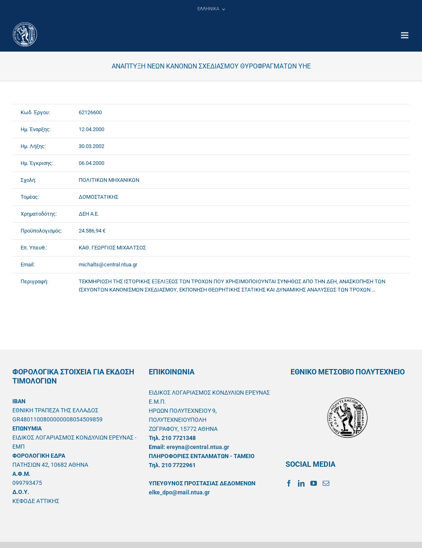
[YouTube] (313, 483)
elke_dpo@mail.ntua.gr (179, 492)
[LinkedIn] (301, 483)
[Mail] (326, 483)
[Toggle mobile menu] (405, 35)
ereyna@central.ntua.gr (197, 447)
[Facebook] (289, 483)
